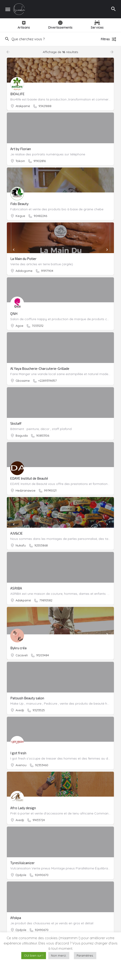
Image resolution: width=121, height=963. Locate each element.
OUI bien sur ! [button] (33, 955)
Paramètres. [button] (85, 955)
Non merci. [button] (59, 955)
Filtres (108, 39)
